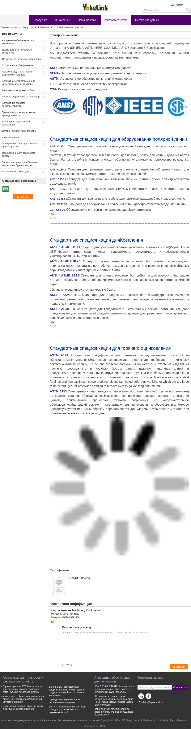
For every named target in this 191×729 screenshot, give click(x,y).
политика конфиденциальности (18, 720)
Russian (180, 5)
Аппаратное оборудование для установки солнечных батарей (18, 82)
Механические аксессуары (16, 171)
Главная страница (10, 27)
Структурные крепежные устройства (21, 59)
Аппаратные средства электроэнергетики (13, 104)
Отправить (179, 687)
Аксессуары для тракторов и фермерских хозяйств (17, 73)
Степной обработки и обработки (19, 131)
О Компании (62, 20)
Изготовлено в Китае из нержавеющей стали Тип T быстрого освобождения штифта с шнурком (23, 699)
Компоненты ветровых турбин (18, 90)
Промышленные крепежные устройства (17, 51)
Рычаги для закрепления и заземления (16, 123)
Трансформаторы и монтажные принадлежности (19, 114)
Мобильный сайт (148, 707)
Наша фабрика (87, 20)
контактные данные (147, 20)
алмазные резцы (11, 137)
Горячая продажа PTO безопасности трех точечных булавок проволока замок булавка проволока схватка (22, 689)
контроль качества (115, 20)
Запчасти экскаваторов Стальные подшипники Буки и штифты (20, 164)
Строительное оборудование (17, 65)
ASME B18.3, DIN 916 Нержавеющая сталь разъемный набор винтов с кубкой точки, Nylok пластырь (114, 689)
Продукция (40, 20)
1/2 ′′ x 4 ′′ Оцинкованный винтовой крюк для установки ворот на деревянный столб (67, 709)
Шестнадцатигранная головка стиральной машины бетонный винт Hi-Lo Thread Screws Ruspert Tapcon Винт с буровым (114, 700)
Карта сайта (155, 702)
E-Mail (142, 702)
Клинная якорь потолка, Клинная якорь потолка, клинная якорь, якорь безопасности (114, 712)
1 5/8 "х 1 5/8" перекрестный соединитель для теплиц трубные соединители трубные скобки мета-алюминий (67, 691)
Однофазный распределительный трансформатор (20, 145)
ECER (102, 726)
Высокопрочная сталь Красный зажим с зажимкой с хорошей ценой (23, 707)
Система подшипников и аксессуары (21, 96)
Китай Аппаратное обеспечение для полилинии (62, 720)
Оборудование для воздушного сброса (18, 154)
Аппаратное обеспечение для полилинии (18, 42)
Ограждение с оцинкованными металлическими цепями (65, 701)
